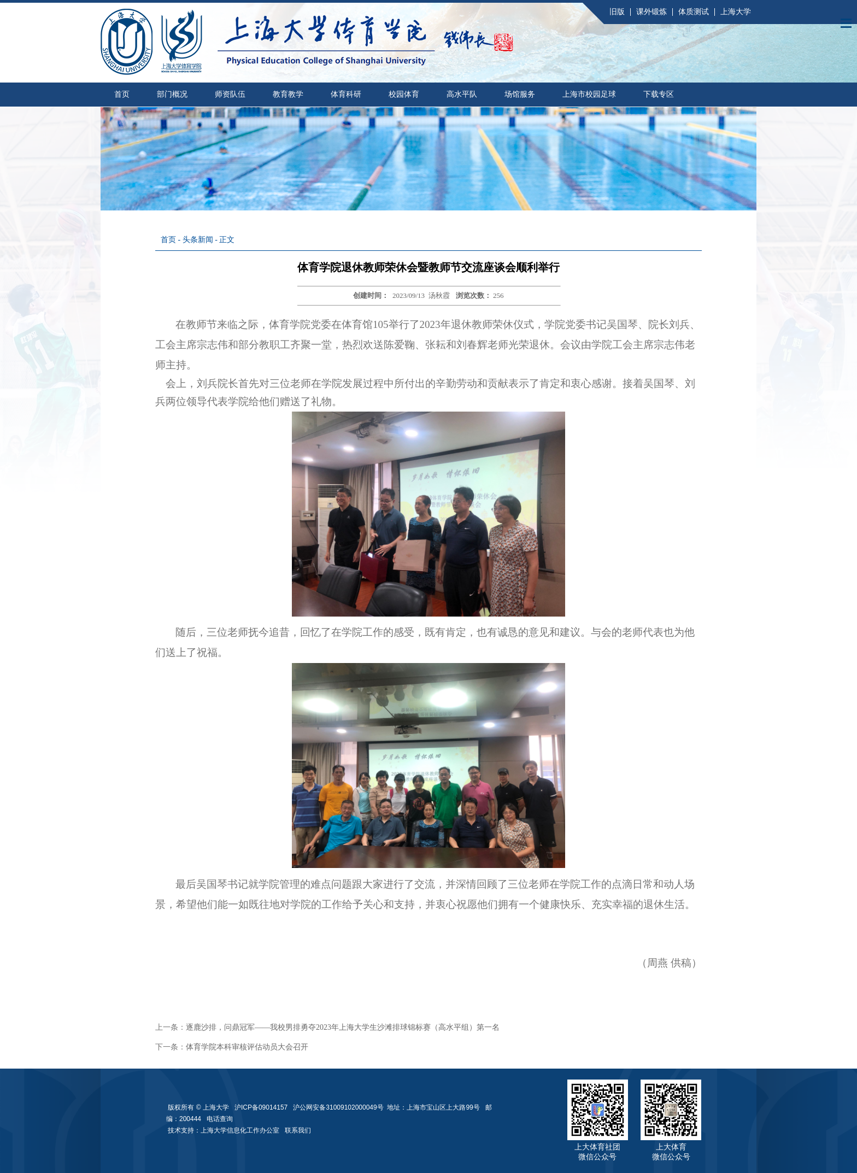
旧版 (617, 12)
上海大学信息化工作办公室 (243, 1130)
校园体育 (404, 94)
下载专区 (658, 94)
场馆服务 (519, 94)
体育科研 (346, 94)
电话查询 (220, 1119)
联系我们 (299, 1130)
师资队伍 (230, 94)
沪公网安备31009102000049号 (338, 1107)
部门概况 (172, 94)
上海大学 (735, 12)
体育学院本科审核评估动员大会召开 (247, 1047)
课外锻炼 (651, 12)
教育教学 (288, 94)
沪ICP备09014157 (262, 1107)
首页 (122, 94)
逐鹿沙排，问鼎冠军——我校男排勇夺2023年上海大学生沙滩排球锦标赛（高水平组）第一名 (343, 1027)
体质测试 (693, 12)
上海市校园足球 (589, 94)
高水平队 (462, 94)
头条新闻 (198, 240)
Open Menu (846, 22)
